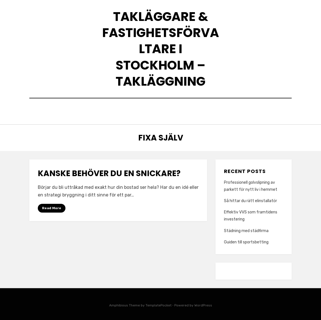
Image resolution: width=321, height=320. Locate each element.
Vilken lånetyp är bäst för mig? (159, 111)
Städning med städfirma (246, 229)
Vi (109, 111)
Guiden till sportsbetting (246, 240)
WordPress (203, 304)
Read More (51, 207)
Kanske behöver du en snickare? (109, 172)
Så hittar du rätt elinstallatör (250, 199)
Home (92, 111)
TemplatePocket (159, 304)
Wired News (221, 111)
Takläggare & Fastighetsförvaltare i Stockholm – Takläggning (160, 49)
